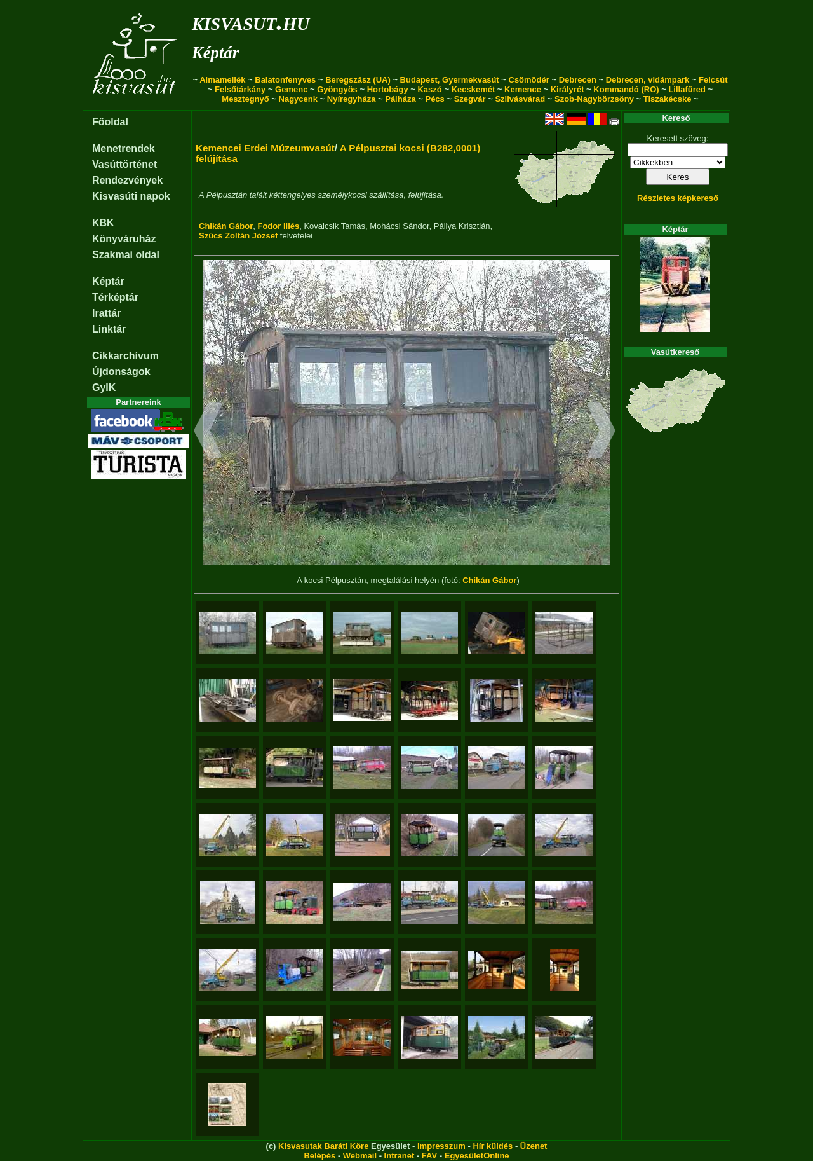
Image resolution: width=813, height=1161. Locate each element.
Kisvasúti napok (131, 196)
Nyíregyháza (351, 99)
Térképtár (115, 297)
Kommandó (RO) (626, 89)
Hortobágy (387, 89)
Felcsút (713, 80)
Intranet (399, 1155)
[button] (208, 432)
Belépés (319, 1155)
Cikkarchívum (125, 355)
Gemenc (291, 89)
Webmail (360, 1155)
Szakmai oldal (125, 254)
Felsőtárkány (240, 89)
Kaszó (429, 89)
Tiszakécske (667, 99)
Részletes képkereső (677, 198)
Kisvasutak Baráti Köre (323, 1146)
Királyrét (567, 89)
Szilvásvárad (520, 99)
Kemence (522, 89)
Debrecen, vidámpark (648, 80)
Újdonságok (121, 371)
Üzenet (534, 1146)
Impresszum (441, 1146)
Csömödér (529, 80)
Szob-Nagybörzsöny (594, 99)
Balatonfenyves (285, 80)
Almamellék (222, 80)
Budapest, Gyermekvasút (449, 80)
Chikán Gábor (226, 226)
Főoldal (110, 121)
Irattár (106, 313)
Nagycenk (298, 99)
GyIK (104, 387)
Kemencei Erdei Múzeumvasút (265, 147)
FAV (429, 1155)
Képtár (215, 52)
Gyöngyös (337, 89)
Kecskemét (473, 89)
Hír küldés (493, 1146)
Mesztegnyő (245, 99)
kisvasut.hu (250, 21)
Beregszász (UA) (358, 80)
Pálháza (400, 99)
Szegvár (470, 99)
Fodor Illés (278, 226)
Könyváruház (124, 238)
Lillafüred (687, 89)
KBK (103, 222)
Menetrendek (123, 148)
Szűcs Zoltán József (238, 235)
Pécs (434, 99)
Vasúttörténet (124, 164)
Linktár (109, 329)
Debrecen (577, 80)
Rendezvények (127, 180)
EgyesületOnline (477, 1155)
